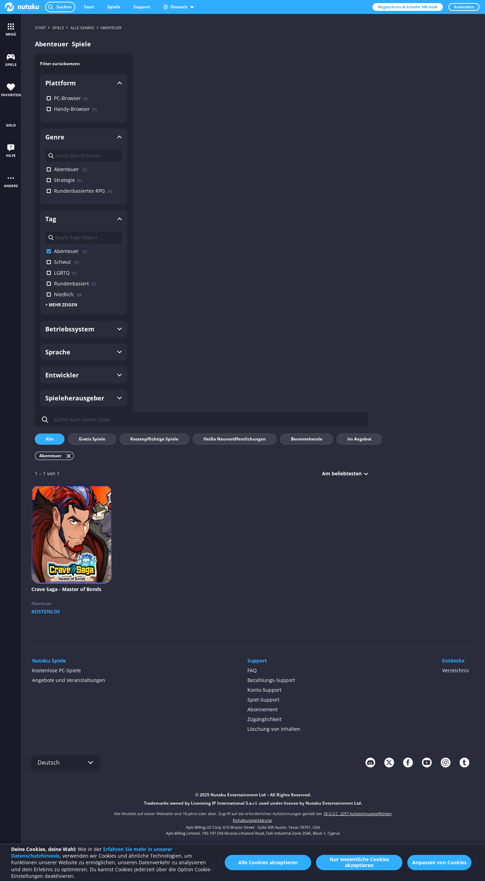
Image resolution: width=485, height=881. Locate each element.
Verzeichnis (455, 670)
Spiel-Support (263, 699)
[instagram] (446, 762)
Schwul (64, 262)
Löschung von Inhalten (273, 729)
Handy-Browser (72, 109)
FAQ (252, 670)
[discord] (370, 762)
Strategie (65, 180)
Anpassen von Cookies (439, 862)
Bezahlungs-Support (271, 680)
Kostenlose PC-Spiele (56, 670)
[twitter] (389, 762)
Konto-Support (264, 690)
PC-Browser (68, 98)
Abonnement (262, 709)
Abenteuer (68, 169)
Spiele (113, 7)
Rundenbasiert (72, 283)
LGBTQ (62, 272)
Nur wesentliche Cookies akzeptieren (359, 862)
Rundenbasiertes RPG (80, 190)
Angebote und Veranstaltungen (68, 680)
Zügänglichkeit (264, 719)
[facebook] (408, 762)
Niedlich (65, 294)
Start (89, 7)
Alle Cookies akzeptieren (268, 862)
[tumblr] (464, 762)
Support (141, 7)
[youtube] (427, 762)
